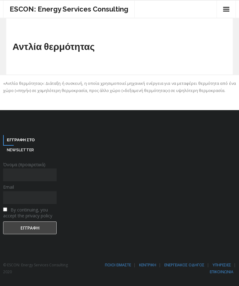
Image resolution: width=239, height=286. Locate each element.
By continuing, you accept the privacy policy (27, 213)
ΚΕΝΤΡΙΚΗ (147, 265)
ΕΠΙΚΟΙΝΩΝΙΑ (221, 271)
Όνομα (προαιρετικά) (24, 164)
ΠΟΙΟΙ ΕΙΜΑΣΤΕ (118, 265)
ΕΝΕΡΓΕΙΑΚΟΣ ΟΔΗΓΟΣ (184, 265)
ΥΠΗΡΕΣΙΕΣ (222, 265)
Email (8, 187)
